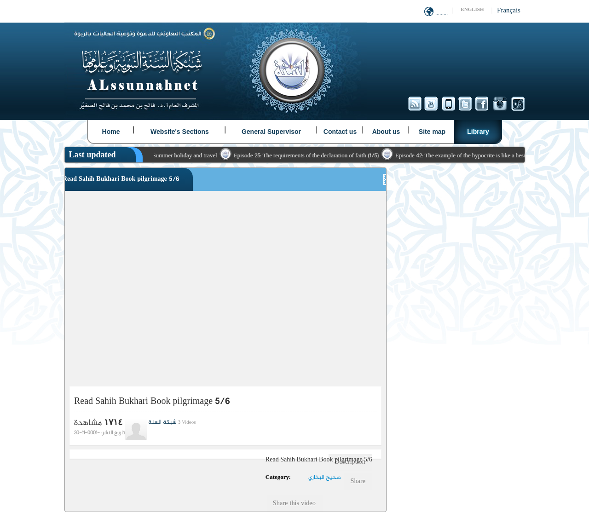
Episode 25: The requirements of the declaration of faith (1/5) (310, 156)
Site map (432, 131)
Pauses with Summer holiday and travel (174, 156)
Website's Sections (179, 131)
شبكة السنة (162, 422)
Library (478, 131)
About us (386, 131)
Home (111, 131)
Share (357, 481)
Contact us (340, 131)
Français (508, 11)
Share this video (294, 503)
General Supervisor (271, 131)
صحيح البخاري (324, 477)
